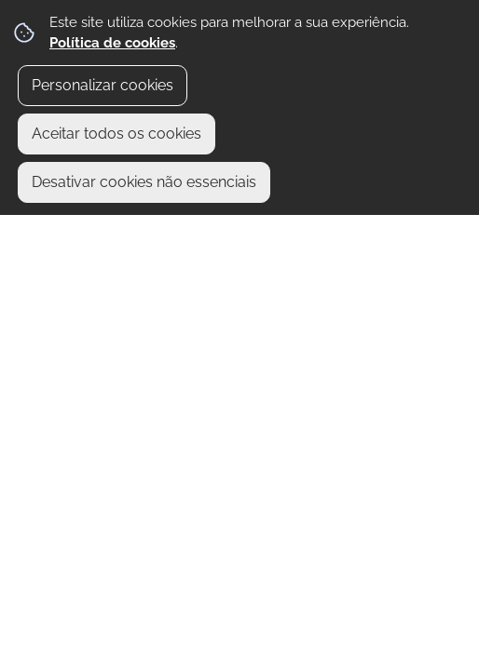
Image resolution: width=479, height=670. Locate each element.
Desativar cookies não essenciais (144, 182)
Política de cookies (112, 42)
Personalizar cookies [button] (102, 85)
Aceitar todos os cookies (116, 133)
